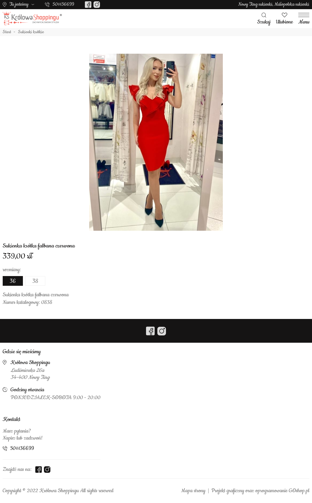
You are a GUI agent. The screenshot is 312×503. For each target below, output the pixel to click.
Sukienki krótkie (31, 32)
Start (7, 32)
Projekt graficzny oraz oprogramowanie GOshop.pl (260, 490)
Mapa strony (193, 490)
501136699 (63, 4)
